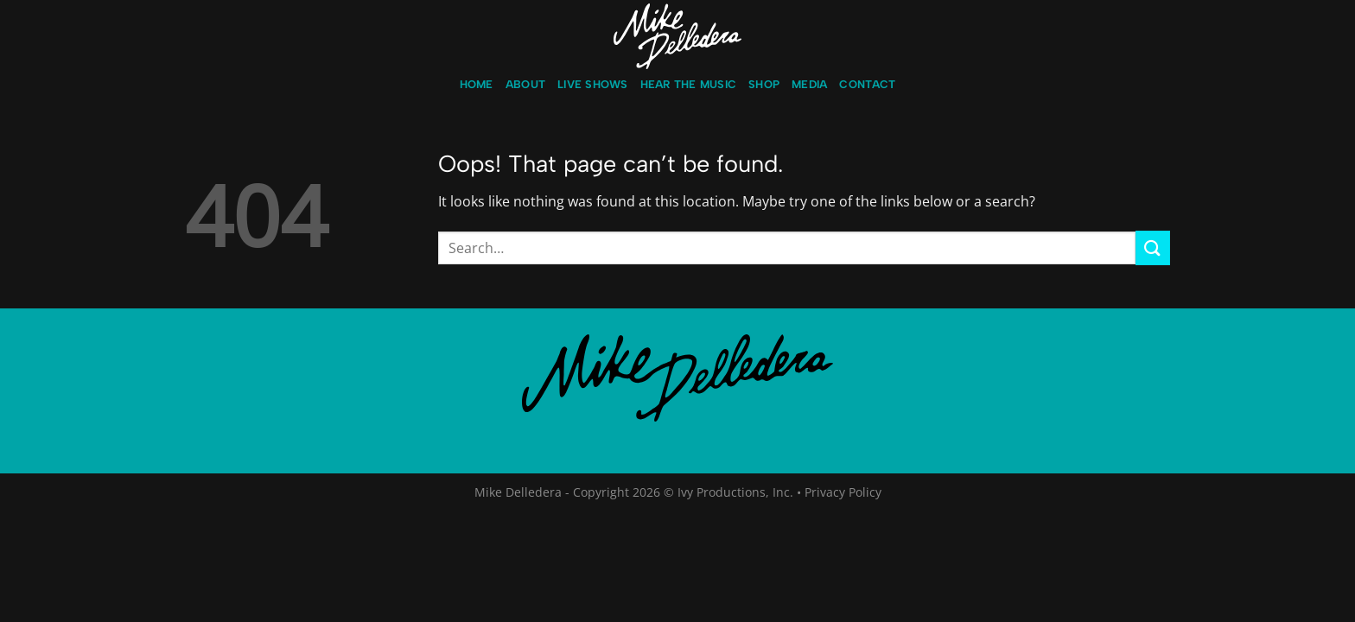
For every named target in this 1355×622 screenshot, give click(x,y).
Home (476, 84)
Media (809, 84)
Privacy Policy (843, 492)
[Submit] (1153, 247)
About (525, 84)
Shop (763, 84)
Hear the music (688, 84)
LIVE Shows (592, 84)
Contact (867, 84)
